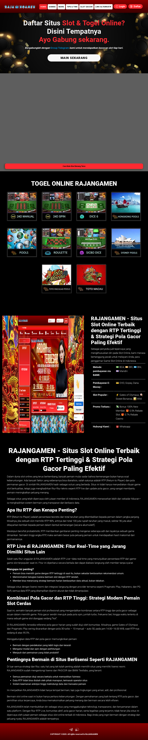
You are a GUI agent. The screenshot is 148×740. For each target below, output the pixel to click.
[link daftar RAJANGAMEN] (20, 6)
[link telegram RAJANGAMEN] (71, 730)
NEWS (61, 7)
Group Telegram (59, 47)
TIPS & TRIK (72, 7)
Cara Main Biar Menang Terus (74, 166)
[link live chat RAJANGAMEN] (77, 730)
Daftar (135, 6)
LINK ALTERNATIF (103, 7)
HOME (43, 7)
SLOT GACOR (86, 7)
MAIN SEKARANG (74, 58)
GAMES (52, 7)
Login (120, 6)
